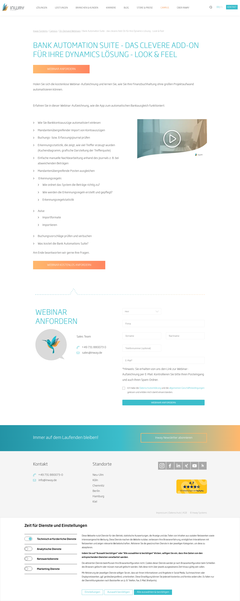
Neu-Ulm (98, 475)
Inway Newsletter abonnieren (173, 437)
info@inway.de (48, 480)
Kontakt (232, 7)
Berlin (96, 491)
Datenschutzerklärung (150, 388)
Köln (95, 480)
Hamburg (98, 496)
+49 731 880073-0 (50, 475)
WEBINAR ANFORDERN (61, 69)
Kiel (95, 501)
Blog (126, 8)
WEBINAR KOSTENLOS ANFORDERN (69, 265)
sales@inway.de (92, 352)
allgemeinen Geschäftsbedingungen (186, 388)
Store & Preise (145, 8)
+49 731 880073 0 (94, 347)
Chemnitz (98, 485)
